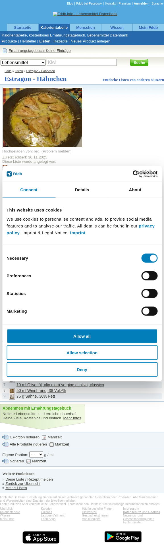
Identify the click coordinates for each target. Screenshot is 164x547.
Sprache (157, 3)
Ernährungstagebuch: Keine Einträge (40, 50)
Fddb (8, 71)
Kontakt (110, 3)
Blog (70, 3)
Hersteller (28, 41)
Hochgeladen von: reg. (21, 151)
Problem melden (56, 151)
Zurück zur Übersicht (22, 483)
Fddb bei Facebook (89, 3)
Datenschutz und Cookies (141, 512)
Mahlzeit (54, 437)
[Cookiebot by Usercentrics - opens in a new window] (132, 174)
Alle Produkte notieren (28, 444)
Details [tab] (82, 189)
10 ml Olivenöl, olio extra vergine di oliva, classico (60, 385)
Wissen (117, 27)
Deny (82, 369)
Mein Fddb (148, 27)
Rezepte (60, 41)
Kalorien (46, 508)
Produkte (9, 41)
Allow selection (82, 352)
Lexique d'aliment (53, 515)
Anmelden (141, 3)
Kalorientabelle (54, 27)
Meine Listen (16, 488)
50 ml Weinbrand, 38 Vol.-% (41, 390)
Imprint (78, 232)
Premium (125, 3)
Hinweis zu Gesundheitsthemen (95, 513)
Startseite (22, 27)
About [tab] (135, 189)
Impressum (131, 508)
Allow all (82, 336)
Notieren (17, 461)
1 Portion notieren (25, 437)
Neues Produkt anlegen (90, 41)
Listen (44, 41)
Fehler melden (132, 522)
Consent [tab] (29, 189)
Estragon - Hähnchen (40, 71)
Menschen (85, 27)
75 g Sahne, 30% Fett (35, 396)
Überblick (6, 508)
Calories (46, 512)
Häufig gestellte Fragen (97, 508)
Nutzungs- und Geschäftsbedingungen (138, 517)
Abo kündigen (91, 518)
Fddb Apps (48, 518)
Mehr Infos (72, 418)
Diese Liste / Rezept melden (29, 479)
